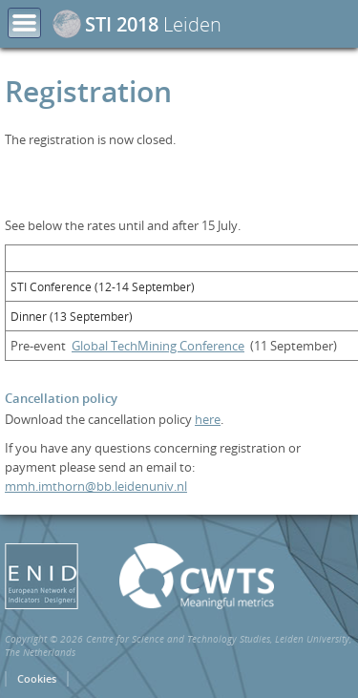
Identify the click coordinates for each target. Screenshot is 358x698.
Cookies (36, 678)
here (208, 419)
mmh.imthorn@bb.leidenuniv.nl (96, 486)
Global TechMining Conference (158, 345)
